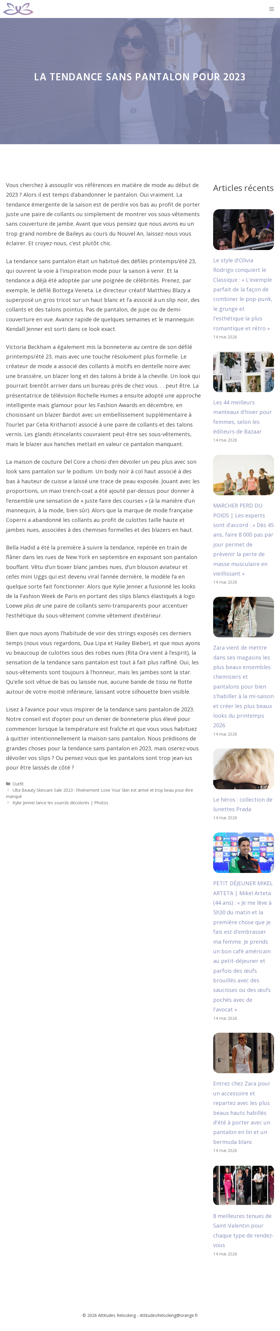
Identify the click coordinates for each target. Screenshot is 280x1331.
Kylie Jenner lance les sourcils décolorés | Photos (60, 802)
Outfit (18, 784)
